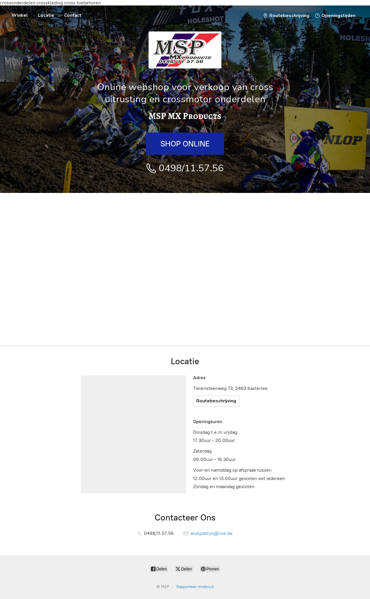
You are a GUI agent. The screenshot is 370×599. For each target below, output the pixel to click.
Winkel (20, 15)
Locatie (46, 15)
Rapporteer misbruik (195, 586)
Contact (73, 15)
